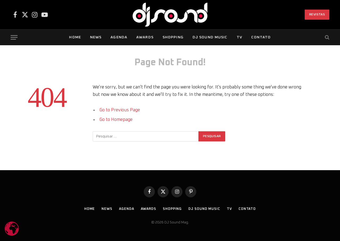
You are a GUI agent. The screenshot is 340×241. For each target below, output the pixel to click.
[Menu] (14, 37)
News (95, 37)
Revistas (317, 14)
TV (239, 37)
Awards (145, 37)
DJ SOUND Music (210, 37)
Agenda (118, 37)
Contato (261, 37)
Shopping (173, 37)
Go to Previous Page (119, 110)
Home (75, 37)
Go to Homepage (116, 119)
